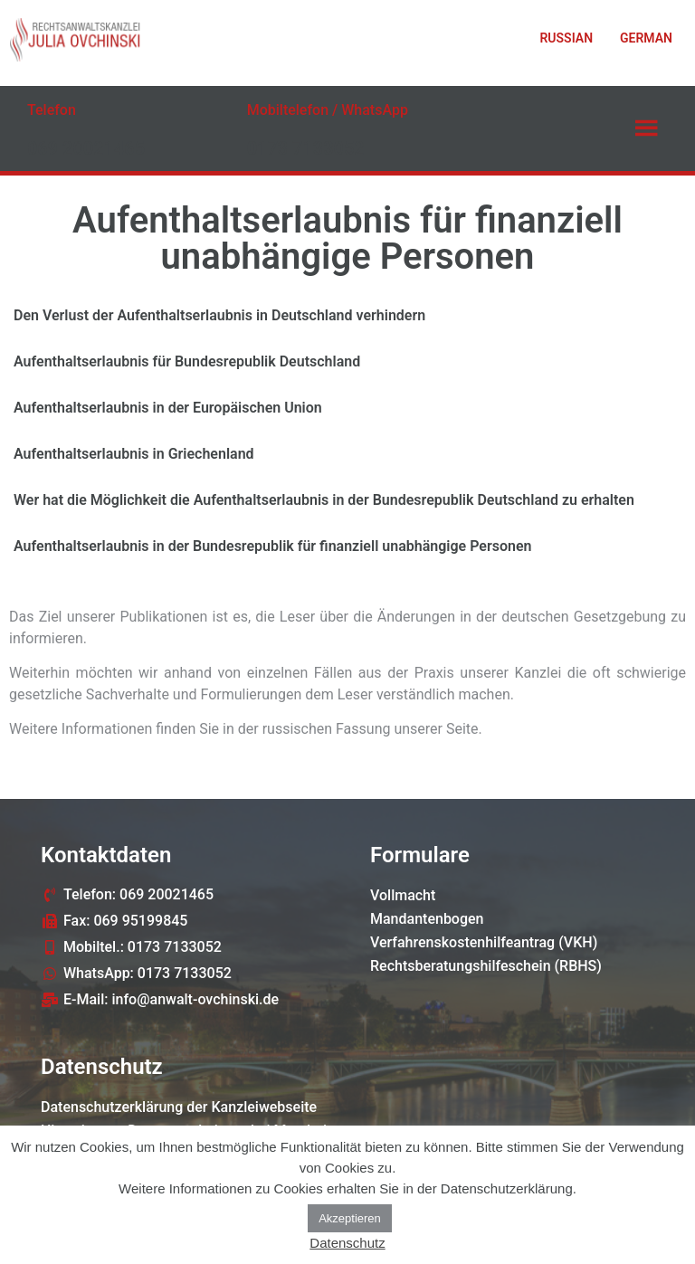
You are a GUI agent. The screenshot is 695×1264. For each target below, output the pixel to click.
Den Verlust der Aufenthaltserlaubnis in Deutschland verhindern (219, 315)
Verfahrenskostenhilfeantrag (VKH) (483, 942)
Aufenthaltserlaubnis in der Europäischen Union (168, 407)
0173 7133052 (306, 148)
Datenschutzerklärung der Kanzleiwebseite (179, 1107)
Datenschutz (347, 1242)
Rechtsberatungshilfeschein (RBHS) (486, 965)
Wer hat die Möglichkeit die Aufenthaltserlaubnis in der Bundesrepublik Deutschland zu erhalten (324, 499)
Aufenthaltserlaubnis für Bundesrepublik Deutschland (187, 361)
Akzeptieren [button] (350, 1218)
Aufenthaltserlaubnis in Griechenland (134, 453)
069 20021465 (86, 148)
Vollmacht (402, 895)
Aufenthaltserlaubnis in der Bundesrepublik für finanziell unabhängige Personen (272, 546)
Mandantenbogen (427, 918)
